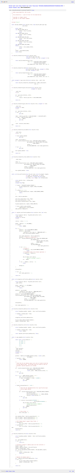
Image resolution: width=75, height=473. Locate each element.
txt (70, 471)
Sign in (72, 1)
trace (30, 5)
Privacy (10, 471)
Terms (13, 471)
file (33, 10)
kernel (10, 5)
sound (10, 7)
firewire (15, 7)
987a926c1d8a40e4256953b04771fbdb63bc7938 (51, 5)
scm (17, 5)
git (27, 5)
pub (14, 5)
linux (20, 5)
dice (19, 7)
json (73, 471)
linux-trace (35, 5)
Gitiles (7, 471)
